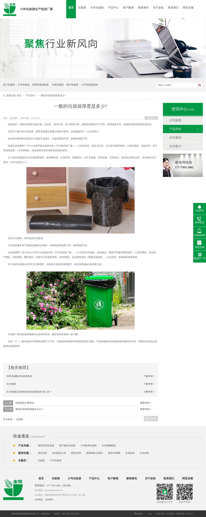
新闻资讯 (143, 7)
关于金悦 (158, 7)
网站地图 (138, 514)
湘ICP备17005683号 (70, 514)
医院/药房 (76, 453)
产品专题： (24, 445)
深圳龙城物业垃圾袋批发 (19, 376)
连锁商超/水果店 (94, 453)
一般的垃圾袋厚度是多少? (52, 95)
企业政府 (130, 453)
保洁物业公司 (59, 453)
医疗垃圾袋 (72, 84)
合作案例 (175, 137)
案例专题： (24, 453)
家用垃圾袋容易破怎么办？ (29, 409)
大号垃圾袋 (97, 7)
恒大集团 (11, 384)
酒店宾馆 (42, 453)
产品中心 (113, 7)
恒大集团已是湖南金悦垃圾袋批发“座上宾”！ (29, 392)
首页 (71, 7)
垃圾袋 (82, 7)
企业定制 (144, 453)
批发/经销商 (114, 453)
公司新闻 (175, 120)
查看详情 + (145, 403)
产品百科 (30, 95)
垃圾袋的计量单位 (24, 403)
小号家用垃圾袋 (88, 445)
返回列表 (151, 118)
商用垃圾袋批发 (40, 84)
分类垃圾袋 (58, 84)
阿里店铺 (188, 7)
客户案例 (128, 7)
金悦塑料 (49, 499)
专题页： (23, 460)
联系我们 (173, 7)
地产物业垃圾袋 (67, 445)
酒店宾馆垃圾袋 (46, 445)
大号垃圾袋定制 (89, 84)
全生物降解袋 (109, 445)
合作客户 (175, 146)
